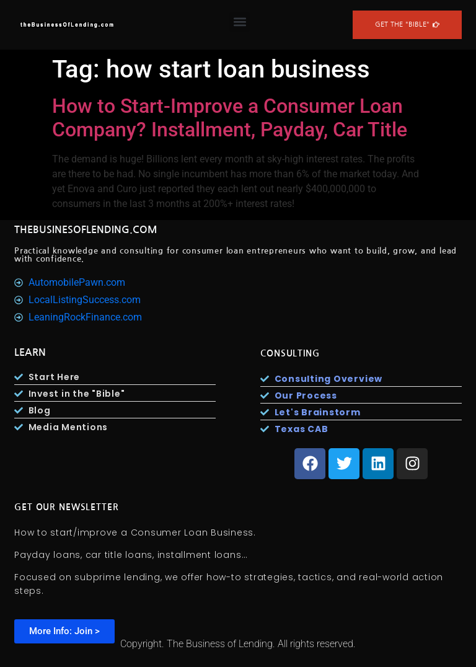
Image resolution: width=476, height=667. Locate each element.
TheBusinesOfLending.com (85, 229)
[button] (239, 22)
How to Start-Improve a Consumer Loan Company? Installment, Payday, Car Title (229, 117)
